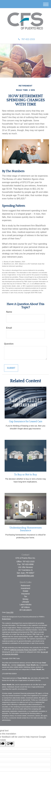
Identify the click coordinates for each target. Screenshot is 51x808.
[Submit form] (11, 368)
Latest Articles (25, 604)
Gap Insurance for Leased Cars (25, 421)
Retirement (25, 586)
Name (9, 312)
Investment (25, 588)
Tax (25, 596)
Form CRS (9, 612)
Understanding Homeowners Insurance (26, 529)
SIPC (24, 665)
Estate (25, 591)
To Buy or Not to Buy (25, 474)
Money (25, 599)
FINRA (19, 665)
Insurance (25, 594)
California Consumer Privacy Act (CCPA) (23, 649)
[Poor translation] (10, 743)
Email (9, 328)
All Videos (25, 607)
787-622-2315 (26, 39)
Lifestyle (25, 602)
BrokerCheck (6, 619)
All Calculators (25, 610)
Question (8, 344)
